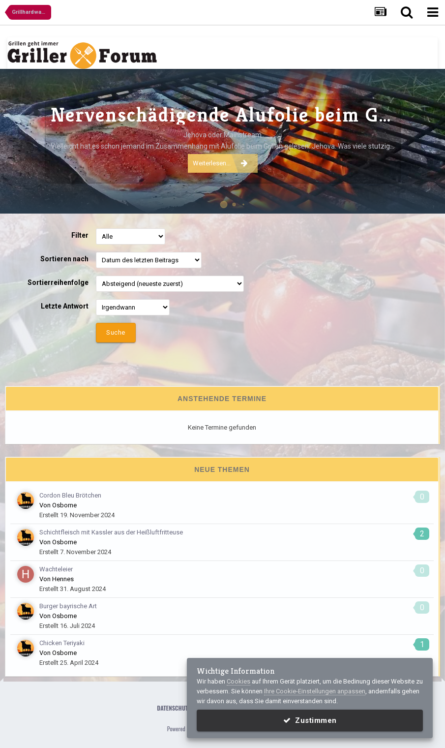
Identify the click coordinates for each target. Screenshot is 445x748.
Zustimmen (310, 720)
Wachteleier (56, 569)
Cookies (238, 681)
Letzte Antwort (65, 306)
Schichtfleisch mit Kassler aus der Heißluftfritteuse (111, 532)
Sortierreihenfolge (58, 282)
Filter (80, 235)
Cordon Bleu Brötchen (70, 495)
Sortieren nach (64, 259)
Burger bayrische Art (68, 606)
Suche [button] (115, 332)
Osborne (64, 505)
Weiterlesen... (220, 163)
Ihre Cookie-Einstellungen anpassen (314, 691)
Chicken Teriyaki (62, 643)
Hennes (63, 579)
